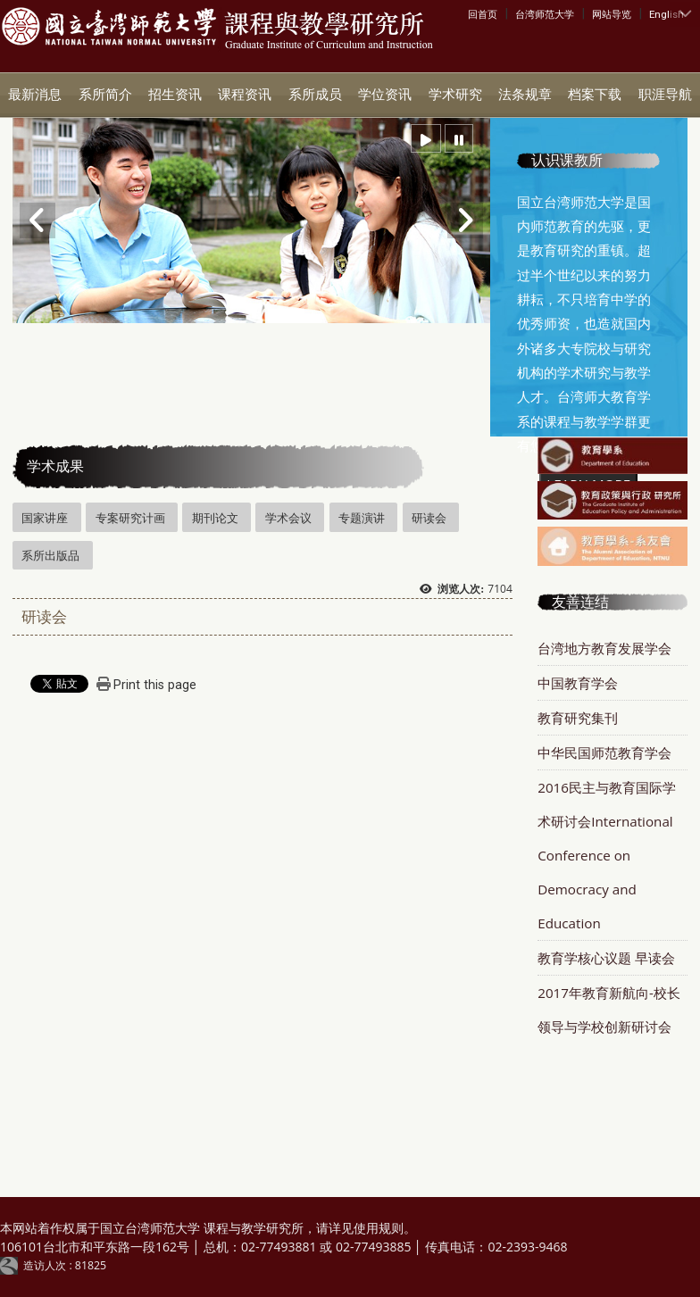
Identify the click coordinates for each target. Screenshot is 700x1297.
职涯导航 (665, 95)
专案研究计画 (130, 518)
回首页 (482, 14)
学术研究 (455, 95)
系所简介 (105, 95)
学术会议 (288, 518)
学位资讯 (385, 95)
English (666, 14)
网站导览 (611, 14)
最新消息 (35, 95)
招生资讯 (175, 95)
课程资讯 (244, 95)
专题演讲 (361, 518)
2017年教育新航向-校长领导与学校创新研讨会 (609, 1009)
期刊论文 (215, 518)
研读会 (429, 518)
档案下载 (594, 95)
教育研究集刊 (578, 718)
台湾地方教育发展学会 (604, 648)
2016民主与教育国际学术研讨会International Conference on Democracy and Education (607, 855)
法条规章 (525, 95)
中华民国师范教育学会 (604, 752)
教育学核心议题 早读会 (606, 958)
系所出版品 (50, 555)
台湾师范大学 (544, 14)
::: (472, 13)
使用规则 (379, 1227)
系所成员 (315, 95)
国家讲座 (44, 518)
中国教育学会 (578, 683)
